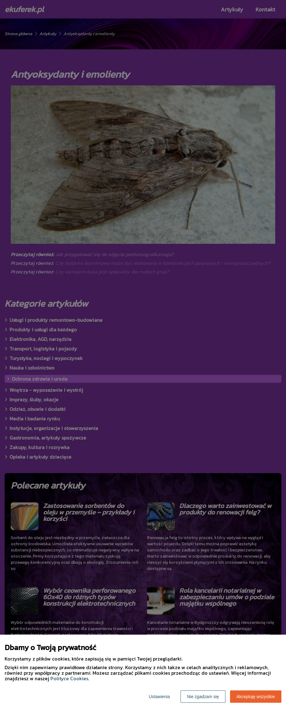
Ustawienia (159, 696)
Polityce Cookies (69, 678)
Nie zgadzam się (203, 696)
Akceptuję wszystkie (255, 696)
